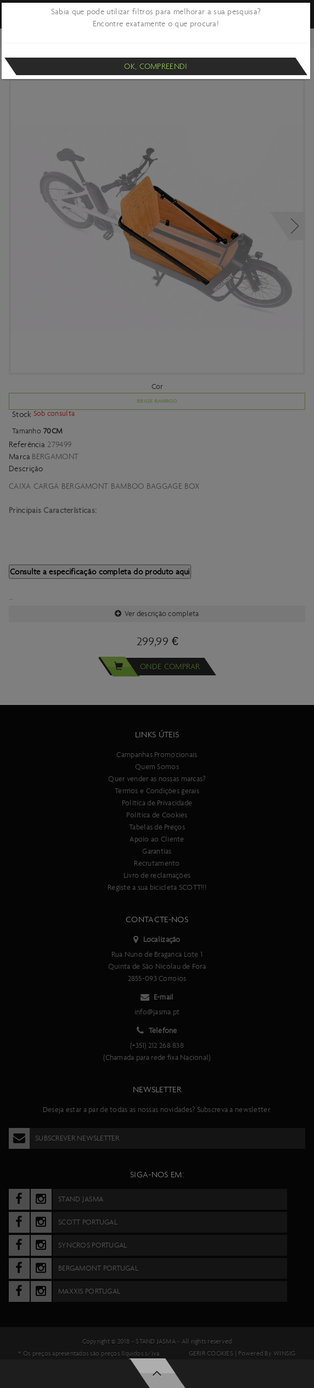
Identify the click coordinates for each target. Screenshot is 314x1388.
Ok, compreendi (155, 66)
